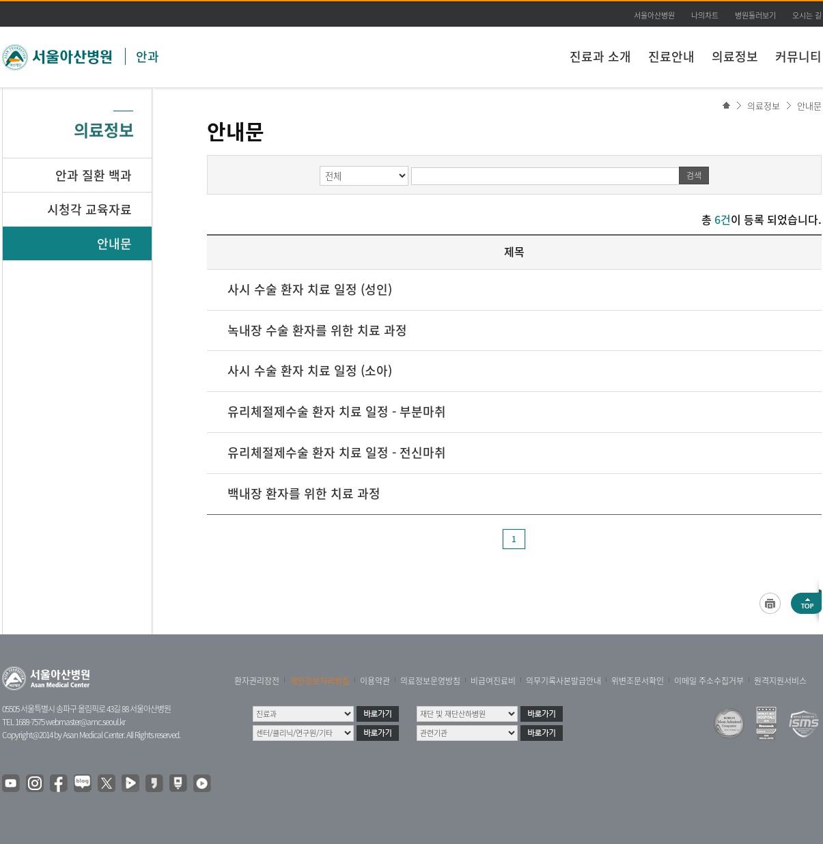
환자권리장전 (256, 681)
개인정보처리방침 (320, 681)
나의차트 (705, 15)
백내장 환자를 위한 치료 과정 (303, 493)
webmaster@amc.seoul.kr (85, 722)
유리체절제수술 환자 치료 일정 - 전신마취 (336, 452)
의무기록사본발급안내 (563, 681)
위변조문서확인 (637, 681)
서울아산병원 (654, 15)
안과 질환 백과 (93, 175)
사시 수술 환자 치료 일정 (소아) (309, 370)
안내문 (809, 105)
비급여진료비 (493, 681)
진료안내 (671, 56)
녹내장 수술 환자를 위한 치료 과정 (317, 330)
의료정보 (735, 56)
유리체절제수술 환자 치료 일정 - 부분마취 (336, 411)
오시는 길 (807, 15)
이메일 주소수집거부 (709, 681)
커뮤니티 (798, 56)
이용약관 (375, 681)
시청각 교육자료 (89, 209)
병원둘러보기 (755, 15)
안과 (147, 56)
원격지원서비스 (780, 681)
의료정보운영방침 (430, 681)
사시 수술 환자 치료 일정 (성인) (309, 289)
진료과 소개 (600, 56)
